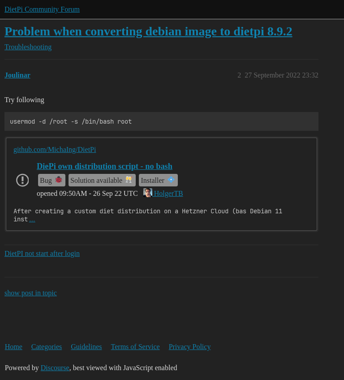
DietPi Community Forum (42, 9)
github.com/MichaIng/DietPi (54, 149)
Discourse (55, 367)
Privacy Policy (190, 346)
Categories (46, 346)
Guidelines (86, 346)
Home (13, 346)
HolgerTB (163, 193)
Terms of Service (135, 346)
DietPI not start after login (42, 253)
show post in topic (30, 293)
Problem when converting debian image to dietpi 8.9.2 (148, 31)
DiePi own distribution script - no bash (104, 166)
